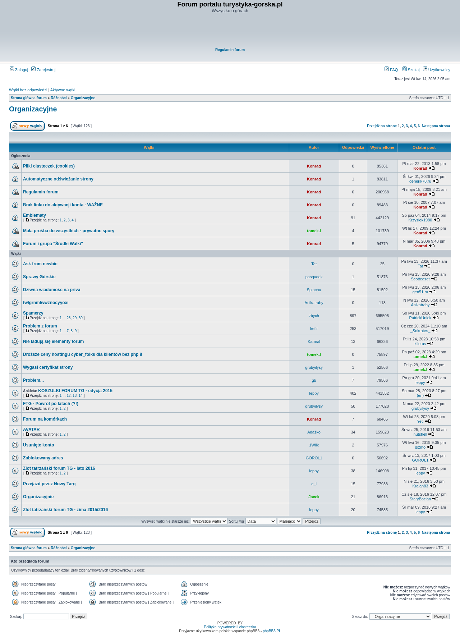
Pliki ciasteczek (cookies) (49, 166)
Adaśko (314, 432)
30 (81, 318)
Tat (314, 264)
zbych (314, 315)
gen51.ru (420, 292)
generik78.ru (420, 181)
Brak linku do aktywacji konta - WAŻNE (63, 204)
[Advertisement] (230, 31)
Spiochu (314, 290)
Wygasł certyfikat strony (48, 367)
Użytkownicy (436, 70)
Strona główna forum (29, 98)
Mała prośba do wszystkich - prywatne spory (68, 230)
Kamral (314, 341)
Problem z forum (40, 326)
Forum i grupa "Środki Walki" (53, 243)
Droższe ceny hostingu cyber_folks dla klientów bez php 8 (82, 354)
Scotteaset (420, 279)
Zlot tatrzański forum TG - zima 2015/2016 (65, 509)
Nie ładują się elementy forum (53, 341)
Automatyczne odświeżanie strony (58, 179)
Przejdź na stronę (382, 126)
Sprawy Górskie (39, 276)
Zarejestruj (43, 70)
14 (81, 396)
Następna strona (436, 126)
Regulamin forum (230, 50)
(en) (420, 395)
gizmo (420, 447)
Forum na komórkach (45, 419)
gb (314, 380)
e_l (314, 484)
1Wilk (314, 445)
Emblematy (34, 215)
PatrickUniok (420, 318)
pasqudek (314, 277)
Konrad (314, 166)
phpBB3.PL (272, 631)
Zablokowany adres (43, 457)
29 (75, 318)
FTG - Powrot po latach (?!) (50, 403)
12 (68, 396)
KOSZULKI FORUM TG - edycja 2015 (75, 390)
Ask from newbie (40, 263)
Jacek (313, 497)
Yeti (420, 421)
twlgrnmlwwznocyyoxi (46, 302)
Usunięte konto (38, 445)
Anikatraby (314, 303)
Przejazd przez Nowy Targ (49, 483)
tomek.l (314, 231)
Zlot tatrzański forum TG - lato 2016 (59, 468)
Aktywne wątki (62, 90)
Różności (58, 98)
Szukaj (411, 70)
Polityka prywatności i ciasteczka (230, 627)
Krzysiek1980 (420, 220)
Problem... (33, 380)
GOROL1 (314, 458)
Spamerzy (33, 313)
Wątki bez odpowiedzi (28, 90)
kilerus (420, 343)
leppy (420, 382)
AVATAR (31, 429)
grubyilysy (314, 367)
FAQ (391, 70)
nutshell (420, 434)
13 (75, 396)
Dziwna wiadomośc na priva (51, 289)
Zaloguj (19, 70)
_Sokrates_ (420, 331)
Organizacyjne (83, 98)
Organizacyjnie (38, 496)
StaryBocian (420, 499)
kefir (314, 328)
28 (68, 318)
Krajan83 (420, 486)
